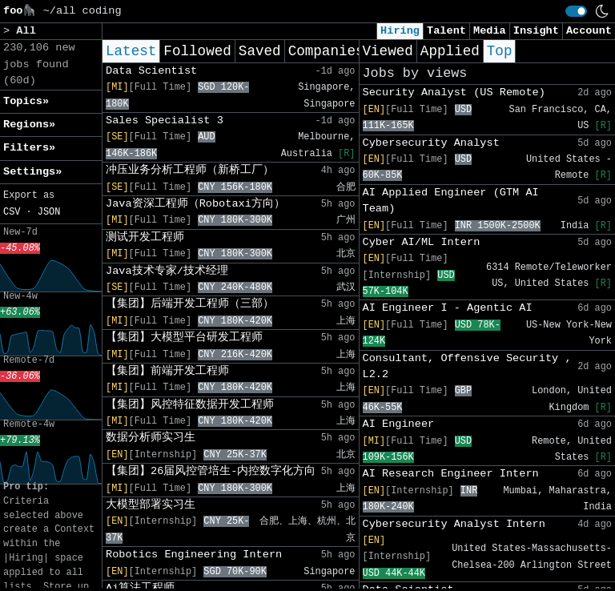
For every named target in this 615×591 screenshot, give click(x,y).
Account (589, 31)
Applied (450, 51)
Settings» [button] (32, 172)
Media (489, 31)
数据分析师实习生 (150, 438)
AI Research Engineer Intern (451, 474)
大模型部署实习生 (150, 505)
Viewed (388, 51)
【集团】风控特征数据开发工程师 (190, 405)
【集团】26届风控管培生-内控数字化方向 (211, 471)
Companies (326, 51)
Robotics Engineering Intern (194, 555)
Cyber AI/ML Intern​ (421, 242)
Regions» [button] (29, 125)
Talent (446, 31)
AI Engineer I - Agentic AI (448, 308)
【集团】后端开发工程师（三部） (190, 304)
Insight (536, 31)
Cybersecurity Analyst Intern (454, 524)
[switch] (576, 11)
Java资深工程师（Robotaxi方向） (195, 204)
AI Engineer (399, 424)
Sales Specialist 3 (164, 121)
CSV (11, 212)
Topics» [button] (26, 101)
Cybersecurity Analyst (431, 143)
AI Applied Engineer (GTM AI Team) (451, 201)
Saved (260, 51)
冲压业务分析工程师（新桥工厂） (190, 170)
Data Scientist (151, 71)
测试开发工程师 (145, 237)
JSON (49, 212)
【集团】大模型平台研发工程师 (184, 338)
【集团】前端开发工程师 (167, 371)
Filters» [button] (29, 148)
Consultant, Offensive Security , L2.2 (467, 366)
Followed (197, 51)
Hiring (400, 31)
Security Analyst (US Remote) (454, 92)
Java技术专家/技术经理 (167, 271)
